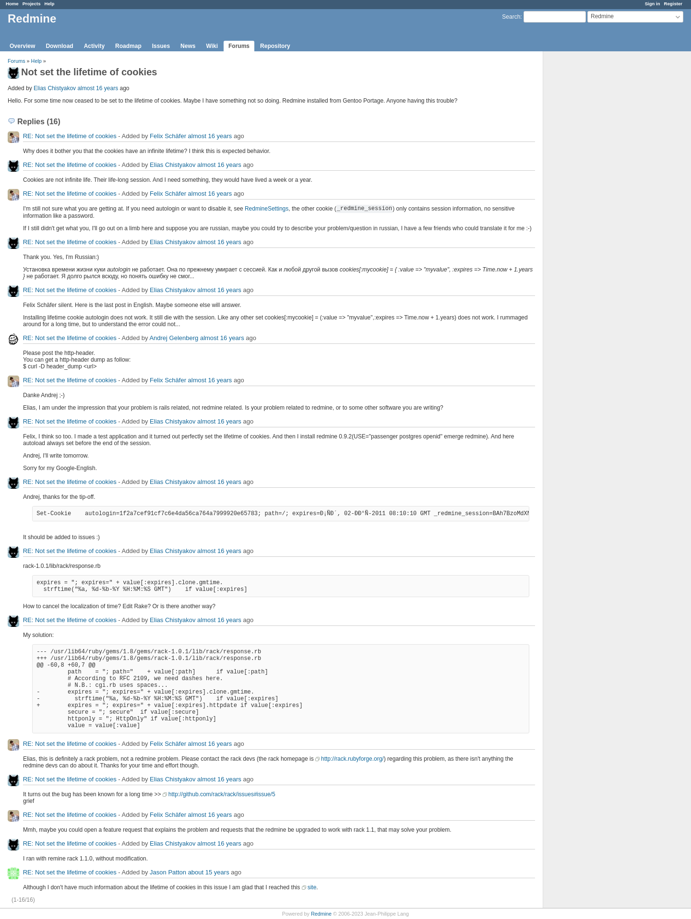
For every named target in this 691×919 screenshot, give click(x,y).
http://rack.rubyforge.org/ (352, 758)
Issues (161, 46)
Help (50, 3)
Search (511, 16)
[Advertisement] (591, 202)
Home (12, 3)
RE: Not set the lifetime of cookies (70, 136)
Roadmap (128, 46)
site (312, 887)
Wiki (212, 46)
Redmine (321, 914)
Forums (239, 46)
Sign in (652, 3)
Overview (22, 46)
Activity (94, 46)
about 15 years (208, 872)
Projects (32, 3)
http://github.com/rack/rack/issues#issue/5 (221, 794)
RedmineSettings (266, 208)
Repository (275, 46)
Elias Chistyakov (55, 88)
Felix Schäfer (168, 136)
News (187, 46)
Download (59, 46)
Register (673, 3)
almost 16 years (97, 88)
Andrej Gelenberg (173, 338)
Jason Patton (168, 872)
